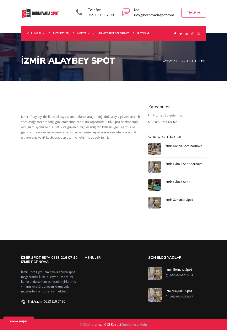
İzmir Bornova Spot (179, 269)
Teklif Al (194, 12)
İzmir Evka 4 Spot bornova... (185, 164)
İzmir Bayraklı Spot (179, 291)
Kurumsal (34, 33)
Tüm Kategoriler (165, 122)
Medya (81, 33)
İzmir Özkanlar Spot (179, 199)
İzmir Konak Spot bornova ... (185, 146)
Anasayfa (169, 61)
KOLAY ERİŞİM (18, 321)
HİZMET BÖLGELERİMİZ (192, 61)
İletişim (143, 33)
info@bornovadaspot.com (154, 15)
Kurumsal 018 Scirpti (105, 324)
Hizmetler (61, 33)
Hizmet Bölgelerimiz (113, 33)
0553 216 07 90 (101, 15)
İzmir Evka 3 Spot (177, 181)
